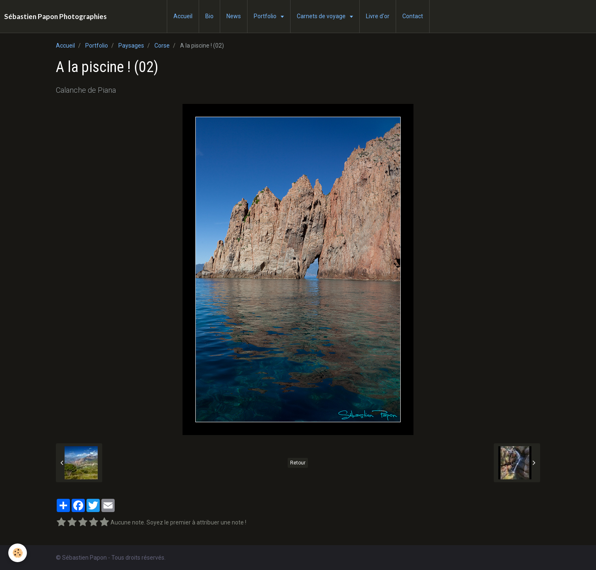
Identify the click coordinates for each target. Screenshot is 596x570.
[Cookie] (17, 553)
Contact (412, 16)
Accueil (182, 16)
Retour (297, 463)
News (233, 16)
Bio (209, 16)
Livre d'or (377, 16)
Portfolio (266, 16)
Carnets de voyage (322, 16)
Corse (162, 45)
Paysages (131, 45)
